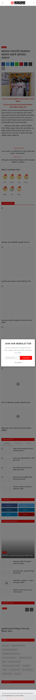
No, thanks (18, 362)
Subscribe (26, 358)
